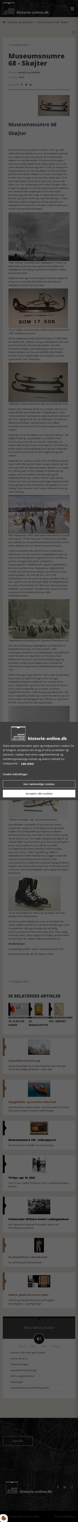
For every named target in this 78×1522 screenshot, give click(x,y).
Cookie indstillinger (15, 774)
